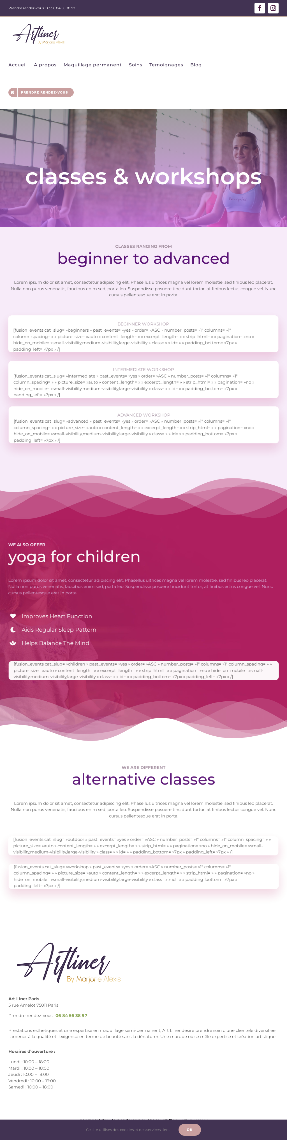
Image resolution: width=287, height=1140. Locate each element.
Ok (190, 1129)
